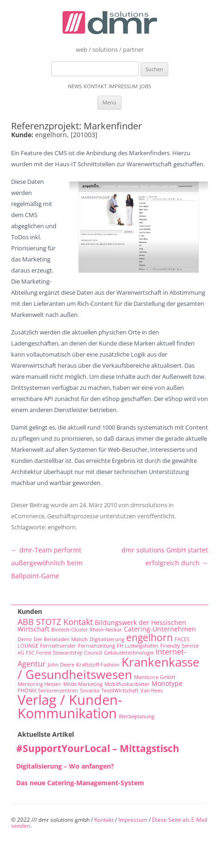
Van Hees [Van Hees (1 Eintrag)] (151, 690)
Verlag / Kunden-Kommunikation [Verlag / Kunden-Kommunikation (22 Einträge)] (70, 706)
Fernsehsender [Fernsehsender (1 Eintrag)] (58, 646)
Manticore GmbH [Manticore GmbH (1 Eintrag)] (154, 677)
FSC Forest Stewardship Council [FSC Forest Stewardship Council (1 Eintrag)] (64, 652)
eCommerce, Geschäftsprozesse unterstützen (73, 516)
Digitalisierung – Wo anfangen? (65, 766)
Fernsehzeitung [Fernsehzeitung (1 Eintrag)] (96, 646)
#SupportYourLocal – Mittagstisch (97, 748)
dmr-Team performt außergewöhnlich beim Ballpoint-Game (47, 563)
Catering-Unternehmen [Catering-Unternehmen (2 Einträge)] (160, 629)
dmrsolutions (148, 505)
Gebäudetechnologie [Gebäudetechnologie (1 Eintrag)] (129, 652)
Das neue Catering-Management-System (80, 782)
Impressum (123, 86)
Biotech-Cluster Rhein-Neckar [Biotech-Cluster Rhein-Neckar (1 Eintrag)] (86, 629)
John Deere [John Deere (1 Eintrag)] (61, 664)
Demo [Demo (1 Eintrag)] (25, 639)
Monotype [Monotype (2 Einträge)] (167, 683)
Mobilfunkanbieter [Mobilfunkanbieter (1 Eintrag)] (127, 684)
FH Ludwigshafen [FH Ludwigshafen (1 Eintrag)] (137, 646)
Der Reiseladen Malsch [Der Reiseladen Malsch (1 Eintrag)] (61, 639)
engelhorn (62, 527)
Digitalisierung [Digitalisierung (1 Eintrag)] (107, 639)
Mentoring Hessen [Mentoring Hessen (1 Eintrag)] (39, 684)
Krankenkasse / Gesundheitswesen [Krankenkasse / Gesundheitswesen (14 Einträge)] (109, 668)
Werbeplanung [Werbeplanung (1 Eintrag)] (136, 716)
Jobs (145, 86)
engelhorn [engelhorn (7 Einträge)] (149, 637)
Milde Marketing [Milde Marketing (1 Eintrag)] (83, 684)
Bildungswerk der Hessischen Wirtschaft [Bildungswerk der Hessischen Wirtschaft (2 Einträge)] (102, 626)
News (75, 86)
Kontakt (95, 86)
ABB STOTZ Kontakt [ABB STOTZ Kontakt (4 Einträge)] (55, 621)
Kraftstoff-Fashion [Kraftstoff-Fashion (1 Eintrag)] (98, 664)
